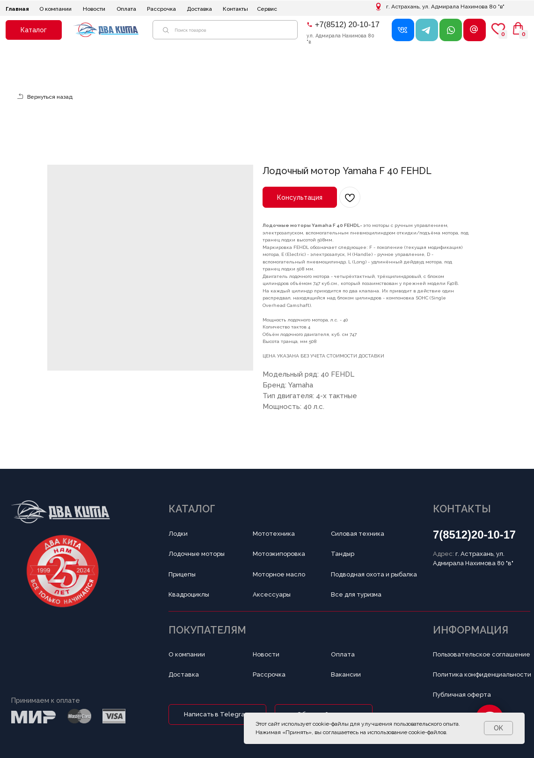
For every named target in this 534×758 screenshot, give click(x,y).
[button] (34, 30)
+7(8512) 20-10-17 (347, 24)
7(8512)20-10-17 (474, 534)
